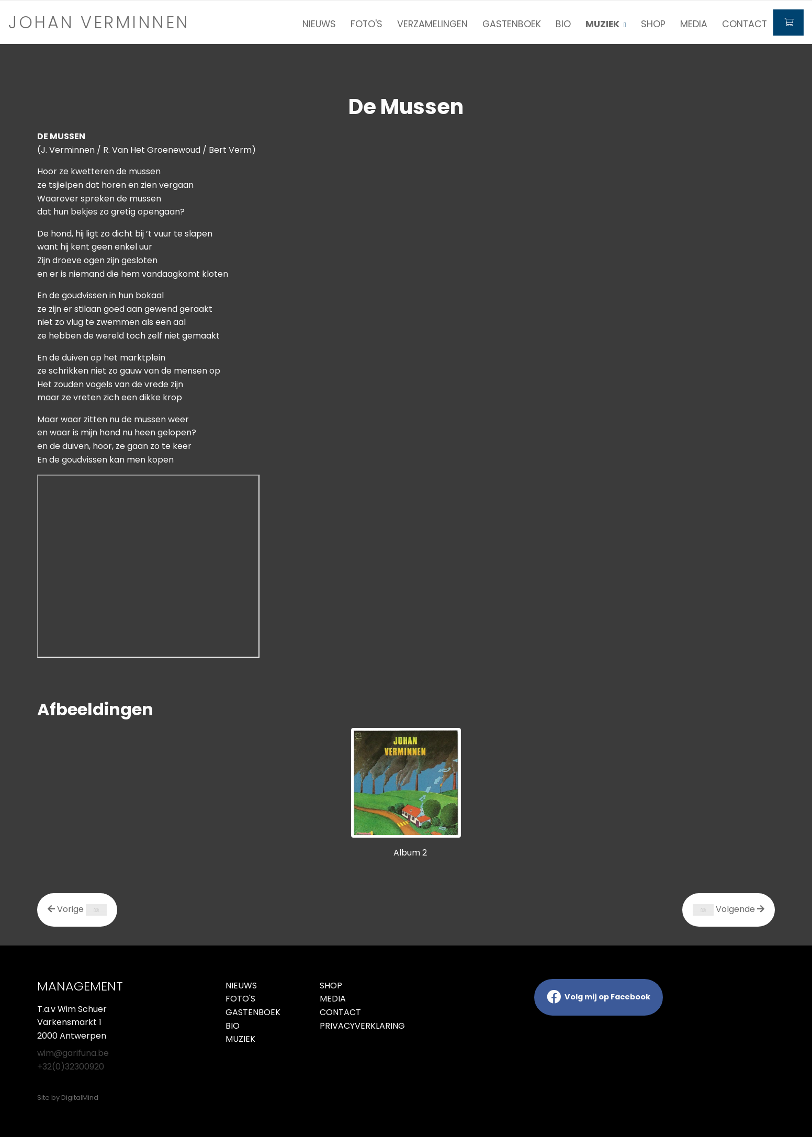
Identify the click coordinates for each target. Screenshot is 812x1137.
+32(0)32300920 (70, 1067)
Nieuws (319, 24)
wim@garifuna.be (73, 1053)
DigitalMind (79, 1097)
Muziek (240, 1039)
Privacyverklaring (359, 1026)
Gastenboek (511, 24)
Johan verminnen (99, 22)
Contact (744, 24)
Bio (563, 24)
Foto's (366, 24)
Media (693, 24)
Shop (653, 24)
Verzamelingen (432, 24)
